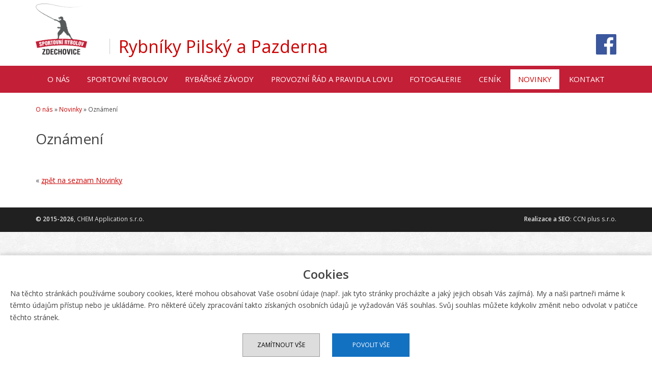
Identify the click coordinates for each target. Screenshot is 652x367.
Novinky (535, 79)
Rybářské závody (219, 79)
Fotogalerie (435, 79)
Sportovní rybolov (127, 79)
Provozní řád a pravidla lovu (332, 79)
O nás (58, 79)
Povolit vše (371, 344)
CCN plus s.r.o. (594, 219)
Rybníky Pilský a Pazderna (223, 46)
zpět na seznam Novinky (81, 180)
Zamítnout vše (281, 344)
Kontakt (587, 79)
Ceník (490, 79)
